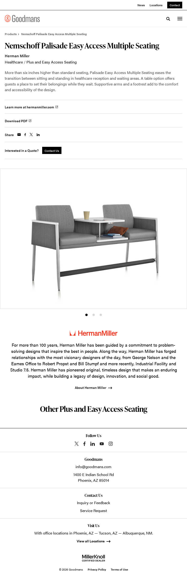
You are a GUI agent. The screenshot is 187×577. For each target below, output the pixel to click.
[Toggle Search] (168, 19)
